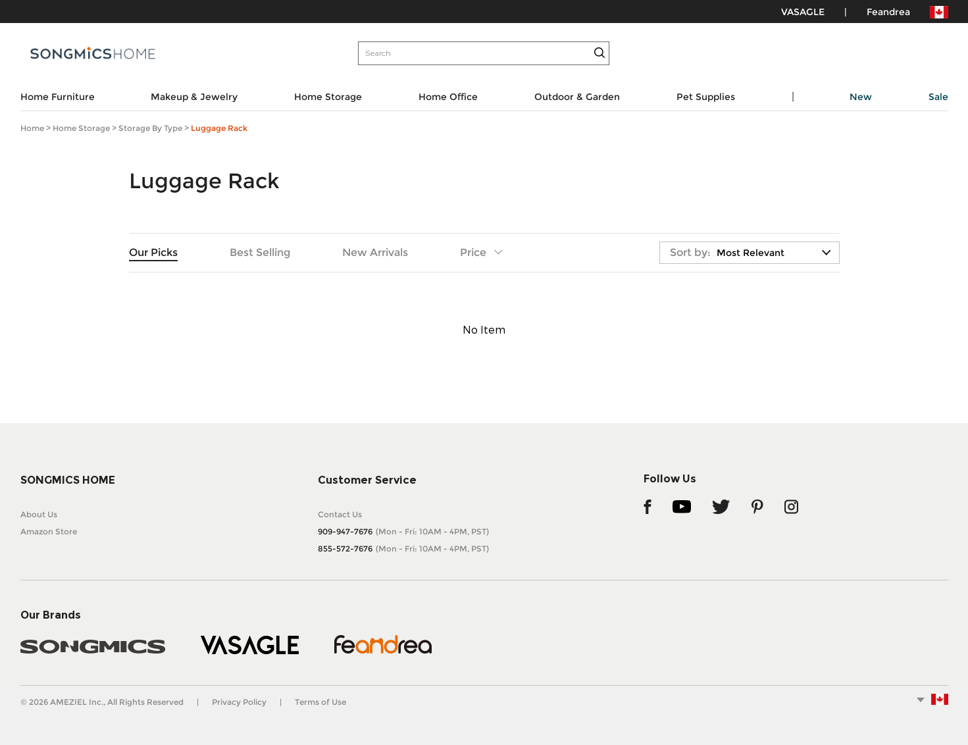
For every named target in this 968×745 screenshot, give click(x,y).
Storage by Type (150, 128)
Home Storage (81, 128)
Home (32, 128)
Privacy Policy (239, 702)
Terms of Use (320, 702)
